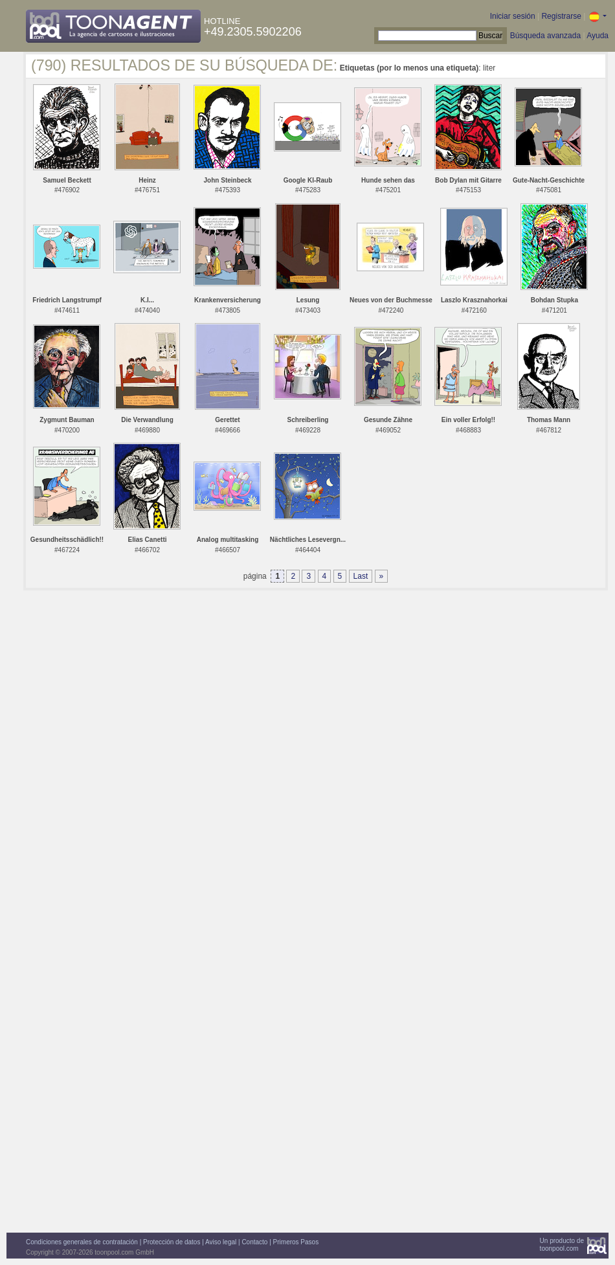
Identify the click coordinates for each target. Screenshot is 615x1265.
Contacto (254, 1242)
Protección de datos (171, 1242)
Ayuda (598, 35)
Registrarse (561, 16)
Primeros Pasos (296, 1242)
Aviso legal (220, 1242)
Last (360, 576)
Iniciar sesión (512, 16)
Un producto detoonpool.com (562, 1244)
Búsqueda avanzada (545, 35)
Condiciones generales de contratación (82, 1242)
